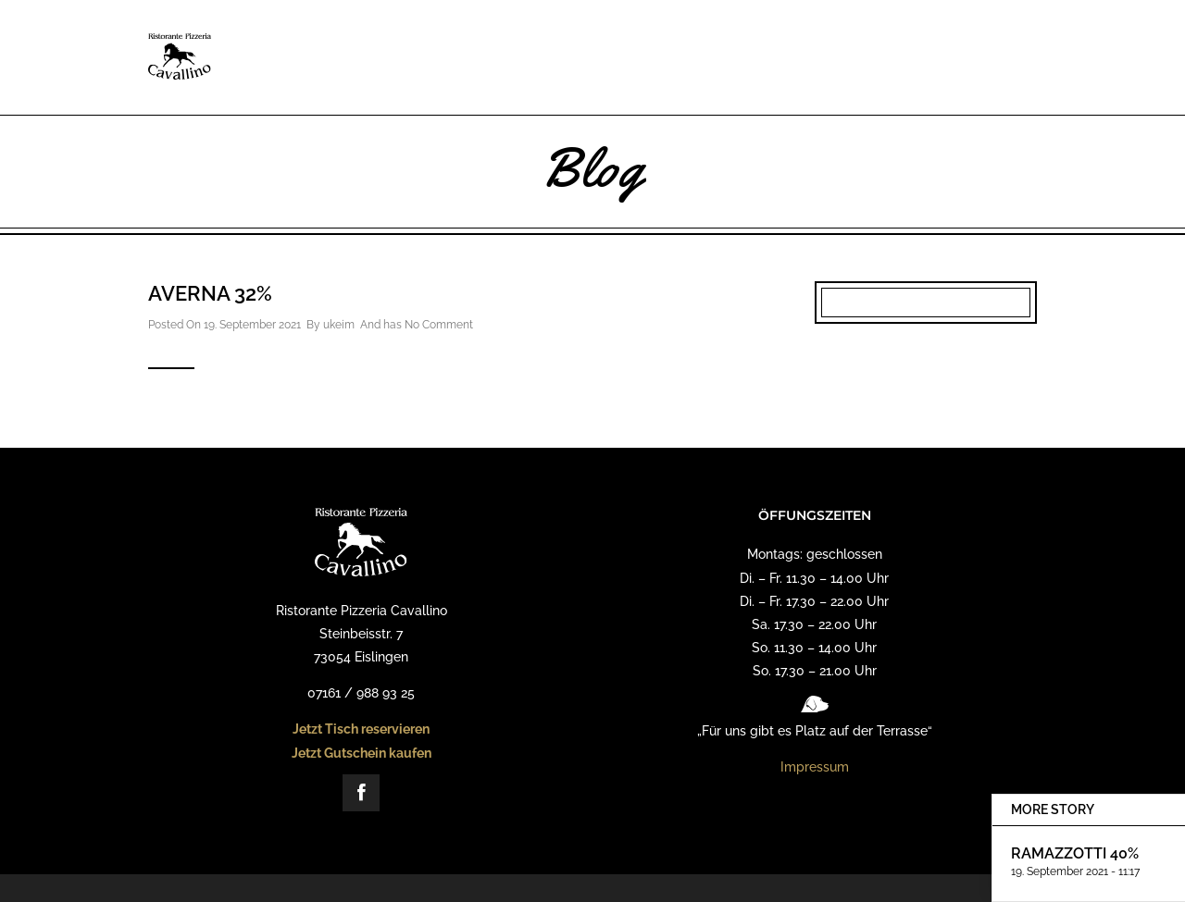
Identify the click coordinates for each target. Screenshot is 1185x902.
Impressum (814, 767)
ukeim (339, 324)
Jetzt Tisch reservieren (361, 729)
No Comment (439, 324)
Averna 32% (210, 293)
